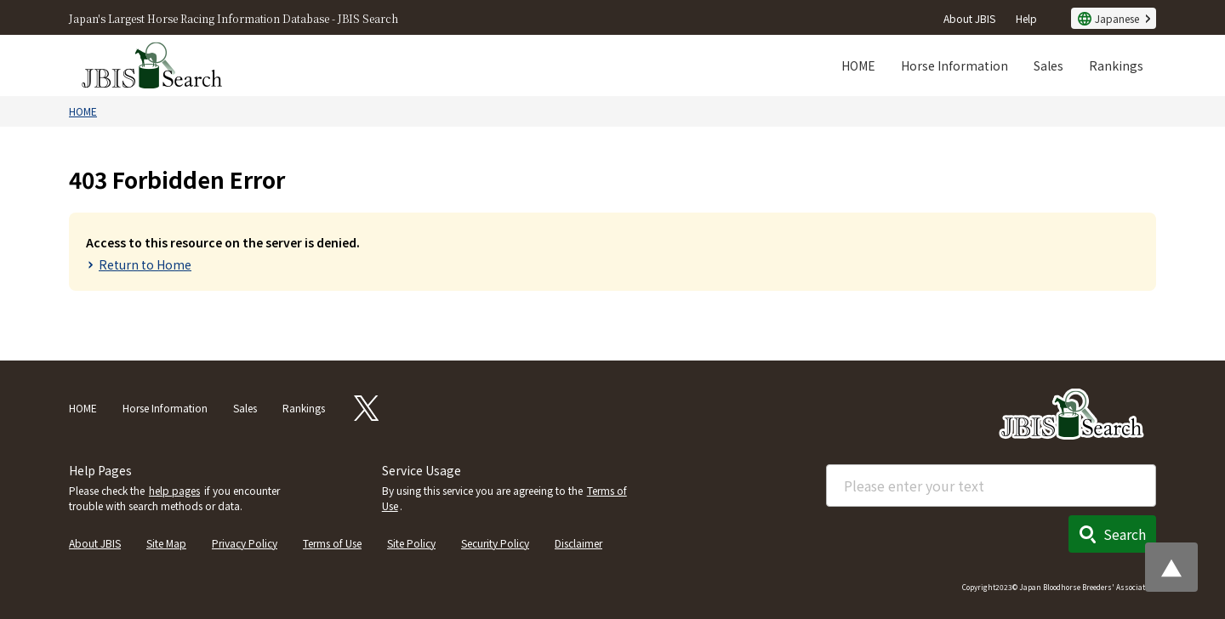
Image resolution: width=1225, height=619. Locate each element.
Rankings (1116, 65)
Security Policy (495, 543)
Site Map (166, 543)
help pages (174, 490)
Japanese (1117, 18)
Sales (1048, 65)
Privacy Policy (244, 543)
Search (1124, 534)
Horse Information (954, 65)
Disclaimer (578, 543)
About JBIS (969, 18)
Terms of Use (332, 543)
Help (1026, 18)
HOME (858, 65)
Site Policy (411, 543)
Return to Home (145, 264)
